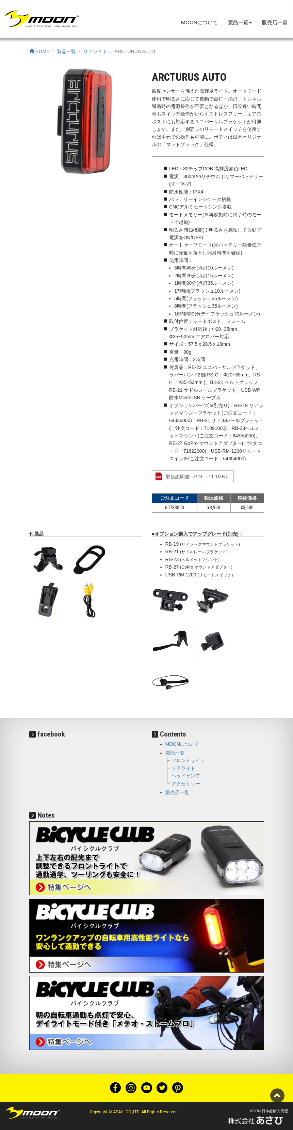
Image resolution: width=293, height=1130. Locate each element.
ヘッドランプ (186, 775)
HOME (39, 51)
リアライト (95, 51)
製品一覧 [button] (240, 22)
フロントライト (188, 760)
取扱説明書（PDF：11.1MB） (198, 476)
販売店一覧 (275, 22)
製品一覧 (66, 51)
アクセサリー (186, 783)
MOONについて (199, 22)
